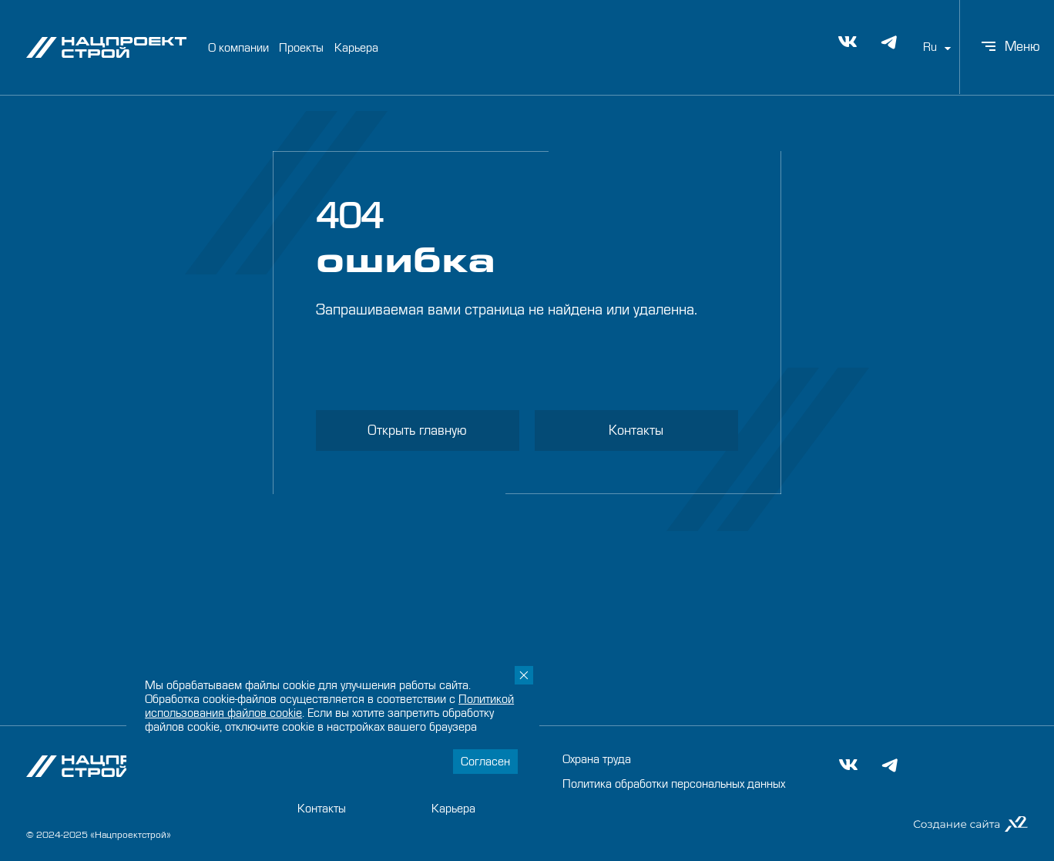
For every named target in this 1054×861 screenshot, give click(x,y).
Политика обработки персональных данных (673, 784)
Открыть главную (417, 430)
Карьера (356, 46)
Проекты (301, 46)
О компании (238, 46)
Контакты (636, 430)
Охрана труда (596, 759)
